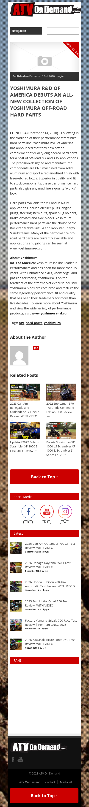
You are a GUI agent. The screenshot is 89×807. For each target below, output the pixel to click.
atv (21, 323)
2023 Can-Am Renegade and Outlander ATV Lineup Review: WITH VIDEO (24, 410)
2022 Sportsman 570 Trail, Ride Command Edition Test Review (60, 408)
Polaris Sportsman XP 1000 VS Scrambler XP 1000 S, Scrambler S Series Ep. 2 (60, 448)
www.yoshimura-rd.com (50, 313)
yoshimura (52, 323)
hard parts (34, 323)
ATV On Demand (29, 782)
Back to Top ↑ (44, 476)
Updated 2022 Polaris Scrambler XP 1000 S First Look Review (24, 446)
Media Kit (66, 782)
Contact (50, 782)
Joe (36, 348)
